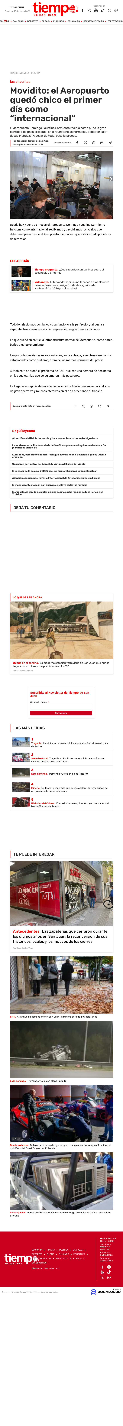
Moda (79, 1258)
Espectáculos (63, 1258)
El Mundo (58, 21)
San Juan (18, 21)
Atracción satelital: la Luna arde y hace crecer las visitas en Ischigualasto (55, 438)
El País (45, 21)
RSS (57, 1268)
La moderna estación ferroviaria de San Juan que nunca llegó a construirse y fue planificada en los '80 (59, 446)
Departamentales (93, 21)
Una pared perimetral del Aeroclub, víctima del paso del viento (48, 464)
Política (63, 1250)
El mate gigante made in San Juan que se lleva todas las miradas (49, 485)
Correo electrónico (39, 702)
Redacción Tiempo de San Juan (32, 141)
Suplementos (39, 1263)
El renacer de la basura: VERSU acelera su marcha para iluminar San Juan (54, 471)
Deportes (32, 21)
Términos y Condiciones (43, 1268)
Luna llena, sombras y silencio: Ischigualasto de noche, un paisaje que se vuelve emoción (59, 455)
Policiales (74, 21)
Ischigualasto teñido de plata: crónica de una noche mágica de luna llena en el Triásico (57, 493)
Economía (37, 1250)
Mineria (51, 1250)
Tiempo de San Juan (19, 73)
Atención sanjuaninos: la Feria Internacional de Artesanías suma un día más (56, 478)
